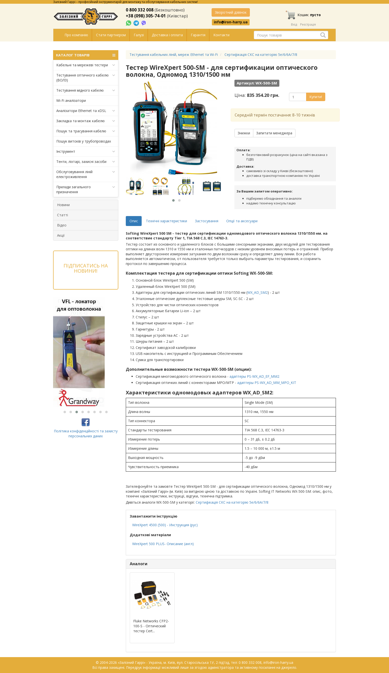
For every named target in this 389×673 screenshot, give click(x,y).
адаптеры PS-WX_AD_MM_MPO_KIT (266, 382)
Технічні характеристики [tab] (166, 221)
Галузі (139, 35)
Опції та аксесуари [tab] (242, 221)
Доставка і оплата (167, 35)
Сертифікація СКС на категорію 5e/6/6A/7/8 (232, 502)
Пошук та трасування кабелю (85, 131)
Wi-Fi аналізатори (71, 100)
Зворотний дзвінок (231, 12)
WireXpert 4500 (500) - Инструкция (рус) (165, 525)
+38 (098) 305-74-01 (146, 16)
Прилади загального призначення (85, 189)
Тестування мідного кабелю (85, 90)
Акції (61, 235)
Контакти (221, 35)
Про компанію (76, 35)
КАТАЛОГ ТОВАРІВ (85, 55)
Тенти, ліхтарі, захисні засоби (85, 161)
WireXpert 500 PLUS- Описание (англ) (163, 543)
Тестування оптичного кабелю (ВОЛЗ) (85, 77)
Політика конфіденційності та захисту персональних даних (86, 433)
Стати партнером (111, 35)
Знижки (244, 133)
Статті (62, 215)
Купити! (315, 96)
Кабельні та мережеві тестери (85, 65)
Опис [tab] (134, 221)
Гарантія (198, 35)
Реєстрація (308, 24)
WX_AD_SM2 (257, 292)
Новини (63, 204)
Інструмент (85, 151)
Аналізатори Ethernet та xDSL (85, 110)
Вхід (294, 24)
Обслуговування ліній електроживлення (85, 174)
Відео (61, 225)
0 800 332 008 (140, 10)
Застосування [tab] (206, 221)
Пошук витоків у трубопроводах (83, 141)
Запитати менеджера (274, 133)
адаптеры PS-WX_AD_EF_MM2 (254, 376)
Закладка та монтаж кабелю (85, 120)
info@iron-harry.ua (231, 22)
